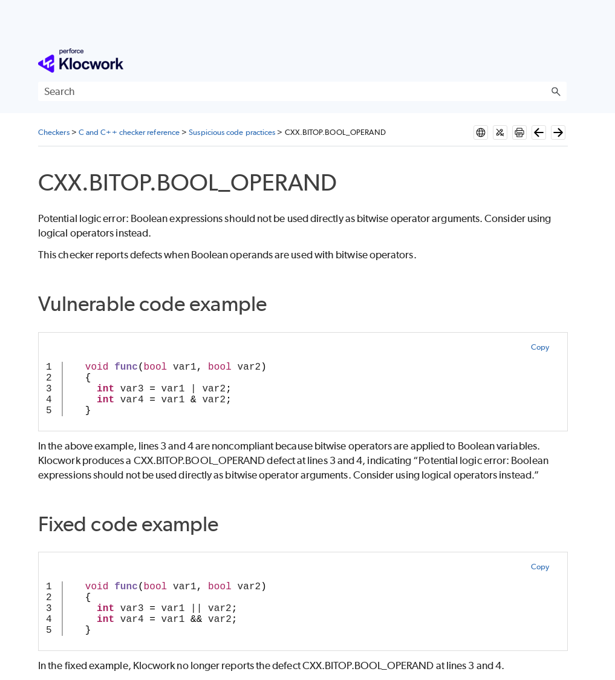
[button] (556, 91)
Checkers (54, 132)
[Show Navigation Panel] (559, 60)
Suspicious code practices (232, 132)
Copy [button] (540, 346)
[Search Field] (302, 91)
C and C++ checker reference (129, 132)
